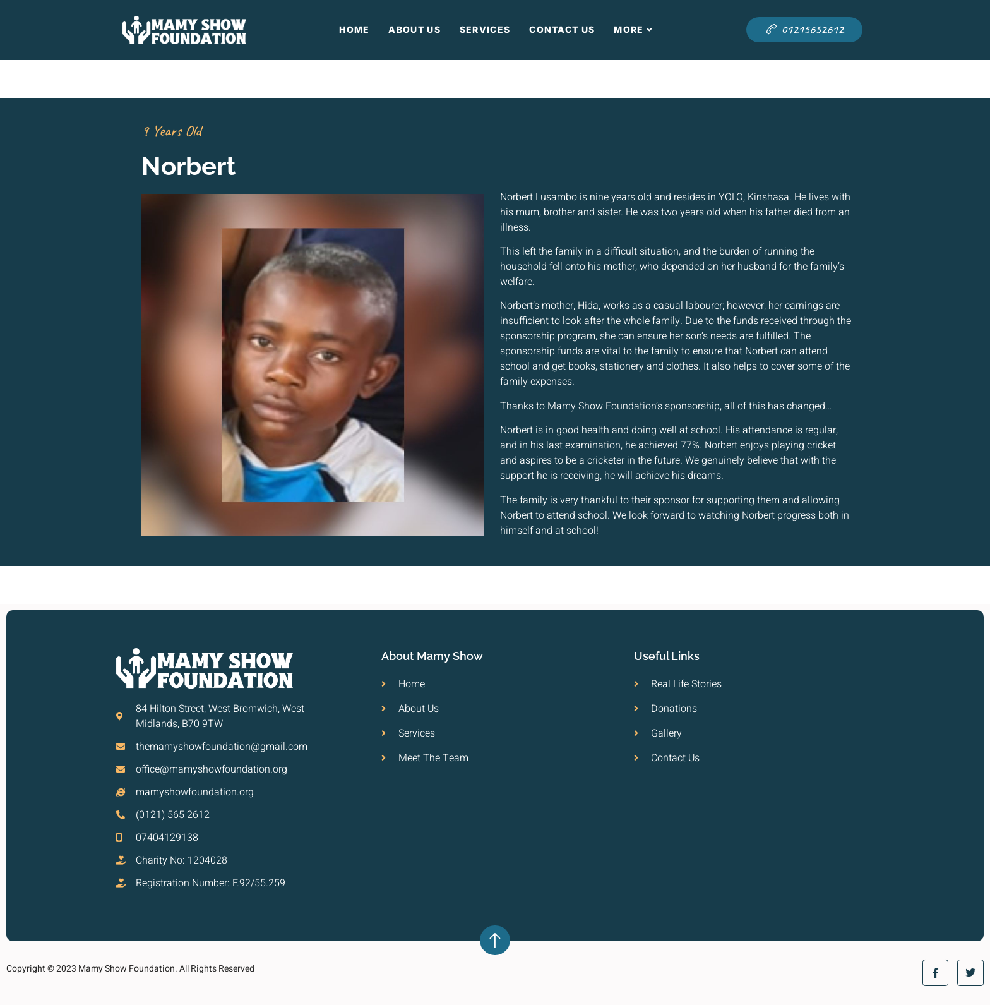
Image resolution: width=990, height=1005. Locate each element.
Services (485, 29)
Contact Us (562, 29)
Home (354, 29)
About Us (414, 29)
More (633, 29)
